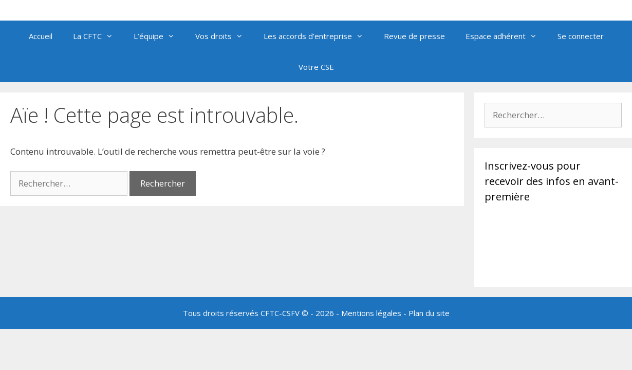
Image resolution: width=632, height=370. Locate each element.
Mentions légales (371, 313)
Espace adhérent (506, 36)
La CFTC (98, 36)
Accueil (40, 36)
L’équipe (159, 36)
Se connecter (580, 36)
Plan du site (429, 313)
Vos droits (224, 36)
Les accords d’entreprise (319, 36)
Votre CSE (316, 67)
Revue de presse (414, 36)
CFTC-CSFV (280, 313)
